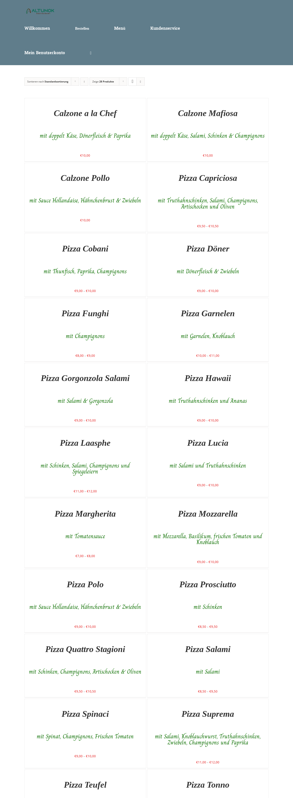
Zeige (103, 81)
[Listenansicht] (140, 82)
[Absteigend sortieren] (84, 81)
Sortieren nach (47, 81)
